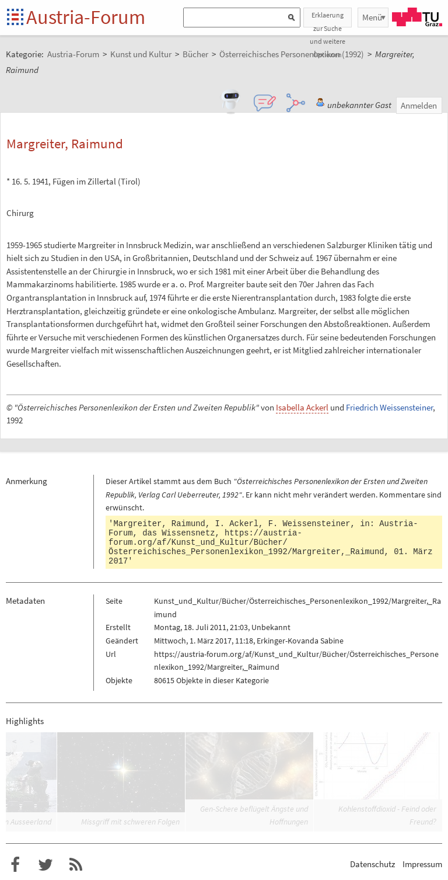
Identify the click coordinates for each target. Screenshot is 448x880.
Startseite (16, 18)
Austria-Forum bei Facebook (15, 864)
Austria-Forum (85, 17)
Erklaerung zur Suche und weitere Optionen (327, 19)
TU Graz (417, 17)
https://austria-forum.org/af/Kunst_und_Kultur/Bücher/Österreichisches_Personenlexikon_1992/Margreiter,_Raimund (246, 542)
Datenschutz (372, 863)
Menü (372, 17)
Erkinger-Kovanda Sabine (300, 640)
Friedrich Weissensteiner (389, 407)
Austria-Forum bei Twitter (45, 864)
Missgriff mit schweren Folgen (130, 821)
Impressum (422, 863)
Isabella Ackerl (302, 407)
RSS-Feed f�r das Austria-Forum (75, 864)
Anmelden (419, 105)
